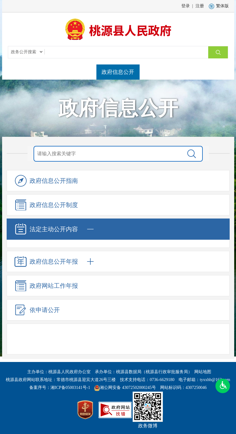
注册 (200, 6)
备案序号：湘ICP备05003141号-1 (59, 387)
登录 (185, 6)
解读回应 (218, 72)
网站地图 (202, 372)
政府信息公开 (118, 72)
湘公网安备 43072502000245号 (128, 387)
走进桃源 (81, 72)
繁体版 (219, 6)
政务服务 (155, 72)
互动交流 (187, 72)
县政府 (49, 72)
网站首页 (18, 72)
